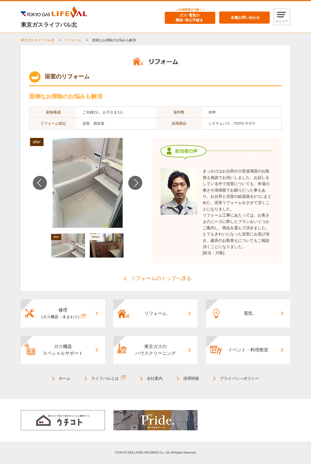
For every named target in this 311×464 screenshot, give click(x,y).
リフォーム (73, 40)
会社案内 (155, 378)
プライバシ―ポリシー (239, 378)
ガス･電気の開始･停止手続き (189, 17)
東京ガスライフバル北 (37, 40)
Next (135, 183)
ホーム (64, 378)
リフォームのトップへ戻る (161, 278)
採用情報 (191, 378)
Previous (40, 183)
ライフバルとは (105, 378)
